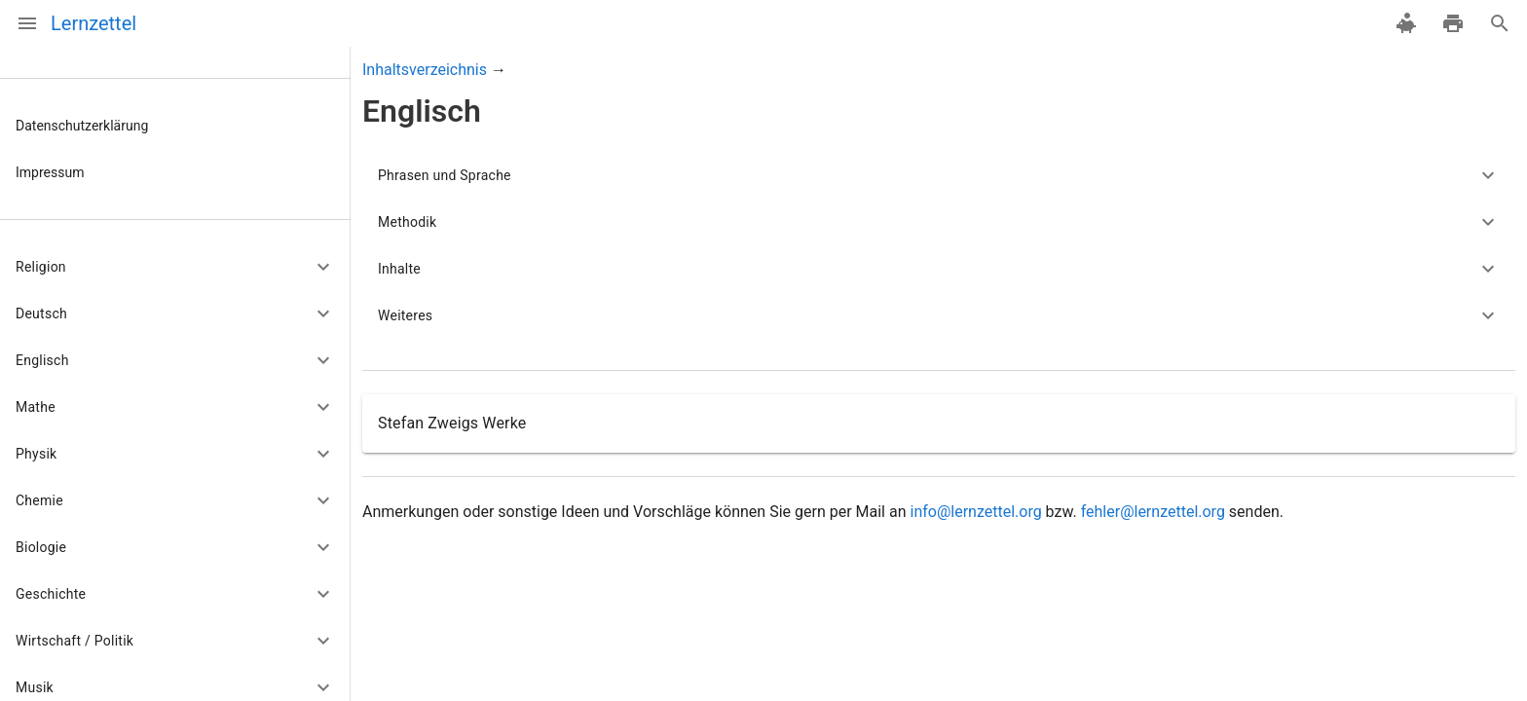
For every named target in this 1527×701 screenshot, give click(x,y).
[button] (175, 266)
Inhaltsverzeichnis (424, 69)
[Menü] (27, 23)
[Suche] (1499, 23)
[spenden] (1406, 23)
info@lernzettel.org (975, 511)
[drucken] (1453, 23)
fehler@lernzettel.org (1153, 511)
